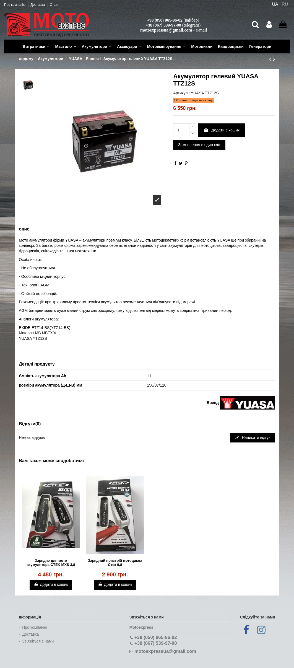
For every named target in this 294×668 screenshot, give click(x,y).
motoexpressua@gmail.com (166, 30)
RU (285, 4)
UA (275, 4)
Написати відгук (252, 437)
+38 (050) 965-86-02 (165, 20)
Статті (54, 5)
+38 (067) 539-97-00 (163, 25)
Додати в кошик (222, 130)
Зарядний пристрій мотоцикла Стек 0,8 (115, 562)
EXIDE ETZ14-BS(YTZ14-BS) (44, 327)
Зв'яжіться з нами (38, 641)
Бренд (213, 402)
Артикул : (181, 93)
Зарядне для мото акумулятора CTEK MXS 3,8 (51, 562)
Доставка (38, 5)
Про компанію (15, 5)
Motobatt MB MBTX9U (38, 333)
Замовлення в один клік (199, 145)
